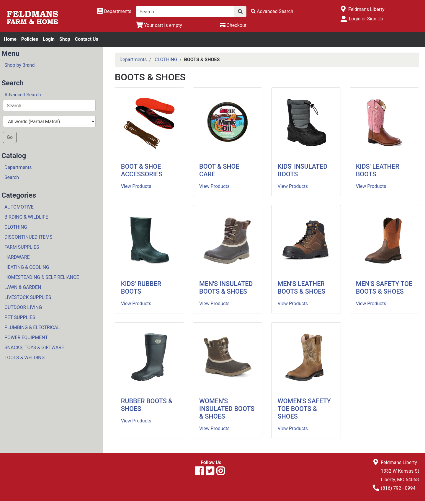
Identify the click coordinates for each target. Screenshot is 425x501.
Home (10, 39)
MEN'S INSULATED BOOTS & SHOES (226, 287)
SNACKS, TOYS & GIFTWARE (34, 347)
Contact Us (86, 39)
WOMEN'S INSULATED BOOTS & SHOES (226, 408)
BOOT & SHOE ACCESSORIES (142, 170)
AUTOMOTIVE (19, 207)
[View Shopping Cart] (159, 25)
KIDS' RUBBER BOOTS (141, 287)
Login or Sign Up (366, 19)
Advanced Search (22, 94)
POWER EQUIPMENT (26, 337)
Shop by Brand (19, 65)
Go (10, 137)
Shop (64, 39)
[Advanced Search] (272, 11)
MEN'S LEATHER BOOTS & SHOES (301, 287)
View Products (136, 186)
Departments (18, 167)
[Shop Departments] (114, 11)
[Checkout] (233, 25)
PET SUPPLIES (19, 317)
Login (49, 39)
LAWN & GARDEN (22, 287)
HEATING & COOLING (26, 267)
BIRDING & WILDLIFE (26, 217)
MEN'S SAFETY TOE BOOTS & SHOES (384, 287)
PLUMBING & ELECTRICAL (32, 327)
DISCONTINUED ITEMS (28, 237)
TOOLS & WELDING (24, 357)
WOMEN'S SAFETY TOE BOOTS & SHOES (304, 408)
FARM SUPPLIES (21, 247)
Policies (29, 39)
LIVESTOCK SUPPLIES (27, 297)
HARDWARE (17, 257)
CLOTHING (15, 227)
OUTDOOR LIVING (23, 307)
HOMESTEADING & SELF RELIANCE (41, 277)
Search (11, 177)
